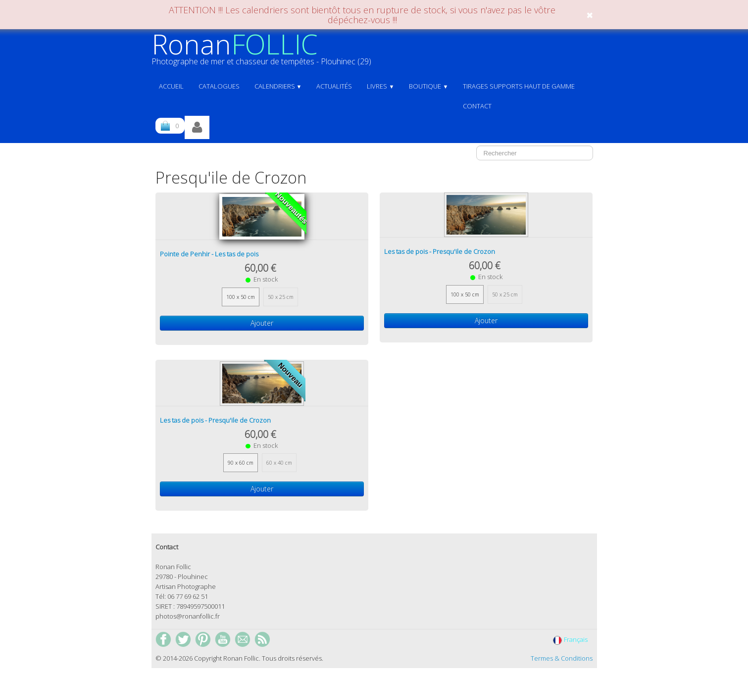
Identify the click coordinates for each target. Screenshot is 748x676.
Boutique (428, 86)
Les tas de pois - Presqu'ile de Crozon (439, 251)
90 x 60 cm (240, 462)
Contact (477, 105)
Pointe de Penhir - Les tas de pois (209, 253)
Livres (380, 86)
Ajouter (261, 323)
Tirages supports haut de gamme (519, 86)
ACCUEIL (171, 86)
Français (571, 639)
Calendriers (278, 86)
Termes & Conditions (562, 658)
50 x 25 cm (281, 296)
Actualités (334, 86)
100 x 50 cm (240, 296)
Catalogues (219, 86)
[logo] (265, 52)
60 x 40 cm (279, 462)
